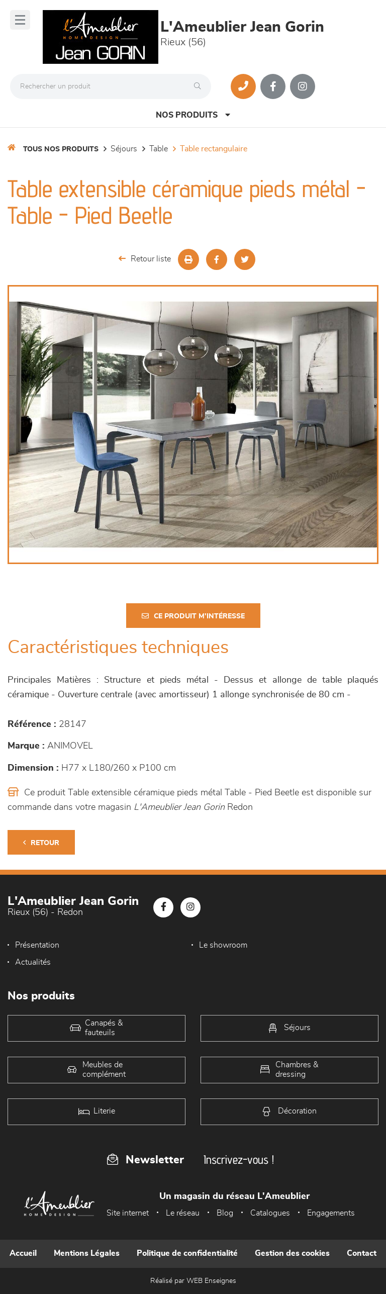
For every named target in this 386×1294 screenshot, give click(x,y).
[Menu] (20, 20)
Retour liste (145, 258)
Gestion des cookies (292, 1253)
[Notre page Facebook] (272, 86)
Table (158, 149)
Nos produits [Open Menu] (193, 115)
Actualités (33, 962)
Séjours (124, 149)
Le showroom (223, 945)
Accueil (23, 1253)
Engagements (331, 1213)
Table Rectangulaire (213, 149)
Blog (225, 1213)
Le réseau (183, 1213)
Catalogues (270, 1213)
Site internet (128, 1213)
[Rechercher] (200, 86)
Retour (41, 843)
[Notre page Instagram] (302, 86)
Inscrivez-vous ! (239, 1159)
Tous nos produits (61, 149)
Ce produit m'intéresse (193, 616)
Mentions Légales (87, 1253)
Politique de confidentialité (187, 1253)
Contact (361, 1253)
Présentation (37, 945)
